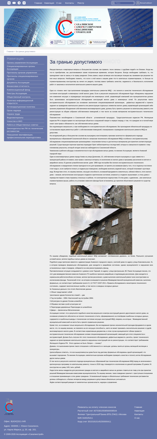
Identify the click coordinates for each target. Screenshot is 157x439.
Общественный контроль (19, 97)
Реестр (80, 3)
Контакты (69, 3)
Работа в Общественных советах (22, 125)
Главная (38, 3)
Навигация (139, 411)
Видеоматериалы (15, 118)
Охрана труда (13, 114)
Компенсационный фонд (18, 90)
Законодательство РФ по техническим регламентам (25, 129)
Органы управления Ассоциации (22, 63)
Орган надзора (14, 110)
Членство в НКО (14, 121)
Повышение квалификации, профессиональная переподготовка (24, 136)
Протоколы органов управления (22, 73)
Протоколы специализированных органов (22, 77)
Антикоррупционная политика (21, 107)
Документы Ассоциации (18, 82)
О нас (59, 3)
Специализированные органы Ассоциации (21, 67)
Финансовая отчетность (18, 86)
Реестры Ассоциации (17, 93)
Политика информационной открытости (20, 102)
